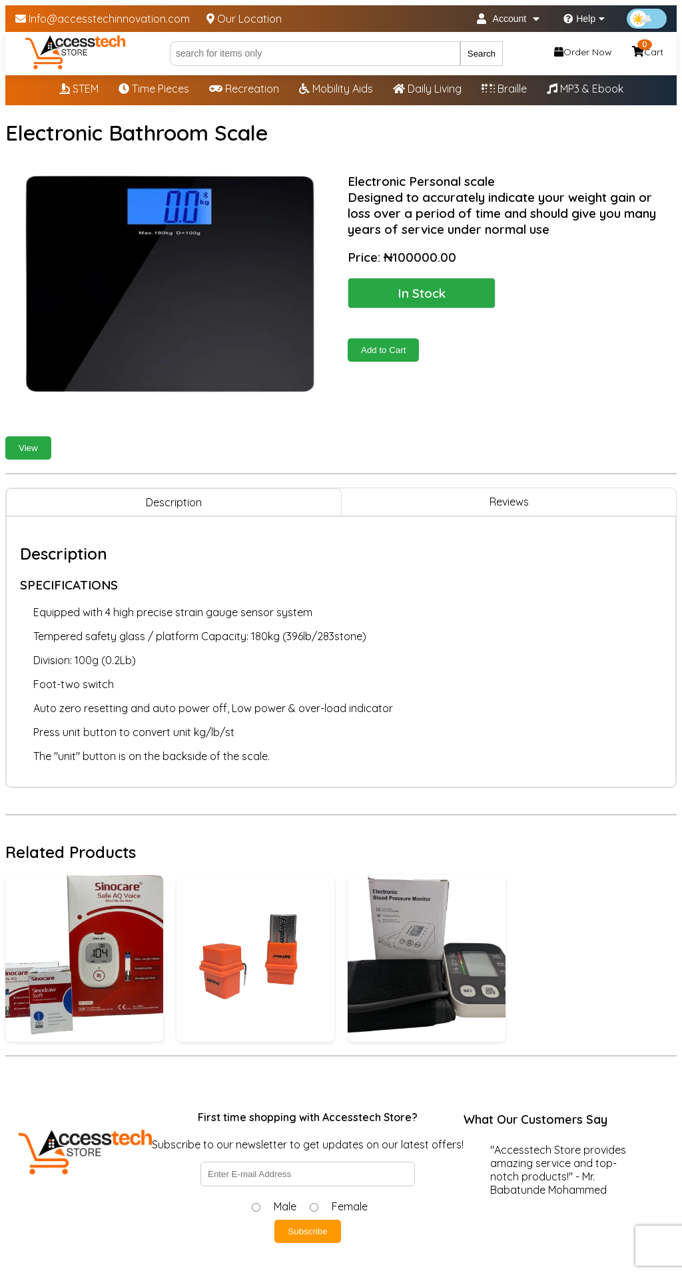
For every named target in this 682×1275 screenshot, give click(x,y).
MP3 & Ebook (585, 88)
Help (584, 18)
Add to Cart (383, 350)
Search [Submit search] (482, 54)
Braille (504, 88)
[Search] (315, 53)
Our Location (244, 18)
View (28, 448)
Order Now (583, 52)
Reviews (509, 501)
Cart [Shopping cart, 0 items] (647, 50)
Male (285, 1206)
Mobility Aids (336, 88)
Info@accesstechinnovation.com (102, 18)
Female (350, 1206)
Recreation (244, 88)
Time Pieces (154, 88)
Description (174, 502)
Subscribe (307, 1231)
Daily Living (427, 88)
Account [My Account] (508, 18)
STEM (79, 88)
